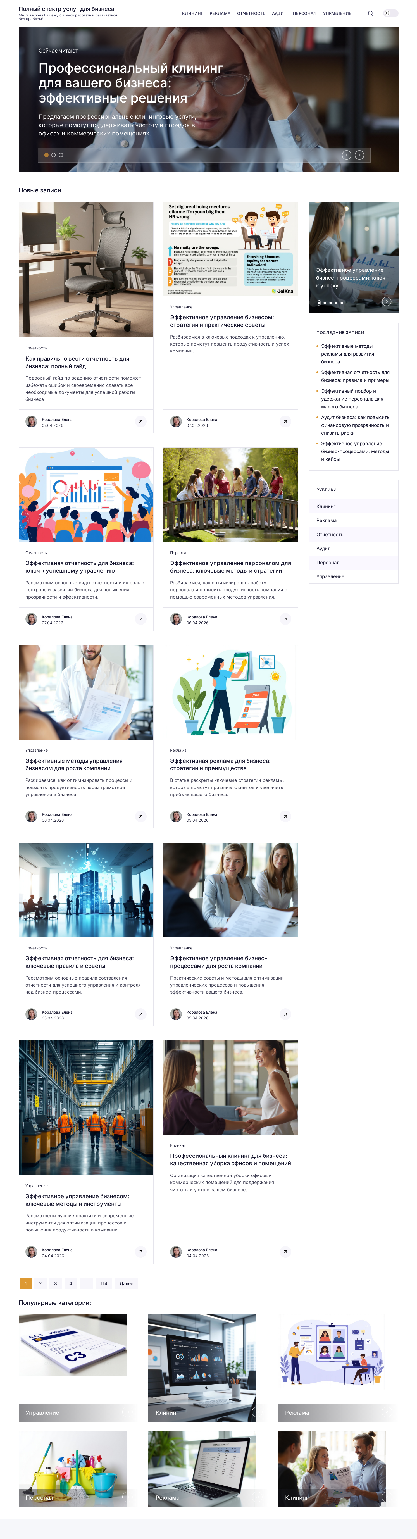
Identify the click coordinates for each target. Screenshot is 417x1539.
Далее (126, 1283)
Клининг (177, 1145)
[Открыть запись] (86, 317)
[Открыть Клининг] (208, 1368)
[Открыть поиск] (370, 13)
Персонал (179, 552)
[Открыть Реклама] (338, 1368)
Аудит (323, 548)
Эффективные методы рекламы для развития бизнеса (347, 353)
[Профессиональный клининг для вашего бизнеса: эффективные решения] (209, 99)
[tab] (46, 155)
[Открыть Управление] (79, 1368)
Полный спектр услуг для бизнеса (67, 8)
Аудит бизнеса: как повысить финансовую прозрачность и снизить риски (355, 425)
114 (104, 1283)
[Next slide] (359, 155)
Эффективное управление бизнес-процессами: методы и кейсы (355, 451)
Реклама (178, 750)
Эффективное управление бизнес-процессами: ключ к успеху (350, 278)
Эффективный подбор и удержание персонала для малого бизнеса (352, 398)
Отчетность (36, 348)
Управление (181, 306)
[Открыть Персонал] (79, 1469)
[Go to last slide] (346, 155)
